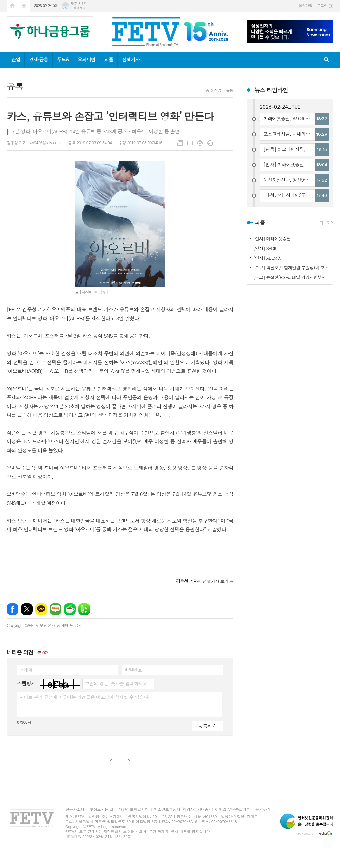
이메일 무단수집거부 (232, 809)
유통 (229, 90)
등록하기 (207, 725)
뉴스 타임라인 (271, 90)
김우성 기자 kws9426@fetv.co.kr (34, 142)
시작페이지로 (12, 6)
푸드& (63, 59)
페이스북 (12, 609)
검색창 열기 (326, 60)
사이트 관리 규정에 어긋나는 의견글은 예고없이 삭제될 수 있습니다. (86, 697)
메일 (190, 143)
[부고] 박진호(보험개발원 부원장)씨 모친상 (291, 267)
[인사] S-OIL (265, 248)
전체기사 (131, 59)
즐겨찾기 (24, 6)
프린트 (200, 143)
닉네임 (25, 669)
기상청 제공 (77, 8)
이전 (111, 761)
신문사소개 (74, 809)
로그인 (322, 5)
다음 (129, 761)
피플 (108, 59)
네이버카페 (70, 609)
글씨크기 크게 (221, 143)
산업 (15, 59)
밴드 (84, 609)
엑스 (27, 609)
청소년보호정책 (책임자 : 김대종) (182, 809)
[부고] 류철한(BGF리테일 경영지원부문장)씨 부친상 (291, 277)
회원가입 (305, 5)
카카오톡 (41, 609)
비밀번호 (133, 669)
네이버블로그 (55, 609)
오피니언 (86, 59)
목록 (180, 143)
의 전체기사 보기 (202, 581)
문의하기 (262, 809)
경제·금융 (38, 59)
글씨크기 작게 (229, 143)
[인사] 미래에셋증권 (272, 238)
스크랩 (210, 143)
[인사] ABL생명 (267, 258)
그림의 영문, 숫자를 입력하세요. (116, 683)
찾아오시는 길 (101, 809)
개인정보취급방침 (133, 809)
